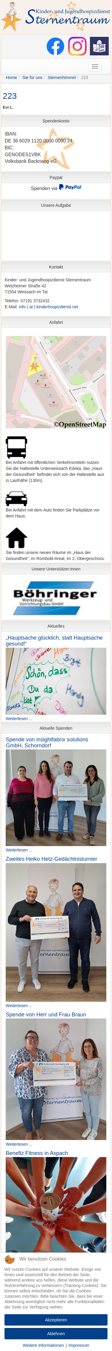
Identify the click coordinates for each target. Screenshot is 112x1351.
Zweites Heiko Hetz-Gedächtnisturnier (51, 859)
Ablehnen (56, 1333)
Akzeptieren (56, 1319)
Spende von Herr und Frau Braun (46, 1015)
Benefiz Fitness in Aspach (37, 1153)
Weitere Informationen (43, 1345)
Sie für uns (32, 77)
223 (10, 96)
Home (11, 77)
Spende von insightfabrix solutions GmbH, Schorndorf (47, 743)
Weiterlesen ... (19, 718)
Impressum (78, 1345)
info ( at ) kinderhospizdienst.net (48, 306)
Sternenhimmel (62, 77)
